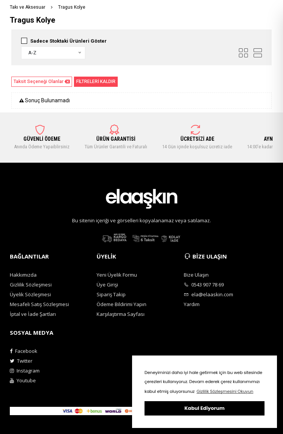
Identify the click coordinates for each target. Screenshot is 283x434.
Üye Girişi (107, 285)
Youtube (23, 380)
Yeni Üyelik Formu (117, 275)
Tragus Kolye (71, 7)
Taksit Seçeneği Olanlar (42, 82)
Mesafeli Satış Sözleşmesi (39, 304)
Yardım (192, 304)
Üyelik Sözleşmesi (30, 294)
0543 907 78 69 (204, 285)
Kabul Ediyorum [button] (205, 408)
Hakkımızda (23, 275)
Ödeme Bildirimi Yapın (121, 304)
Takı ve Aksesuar (27, 7)
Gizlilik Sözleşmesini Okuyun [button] (225, 391)
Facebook (23, 351)
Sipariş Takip (111, 294)
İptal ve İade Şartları (33, 314)
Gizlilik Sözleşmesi (31, 285)
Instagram (25, 371)
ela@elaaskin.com (208, 294)
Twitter (21, 361)
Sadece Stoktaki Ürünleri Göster (68, 41)
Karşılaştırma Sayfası (121, 314)
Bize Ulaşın (196, 275)
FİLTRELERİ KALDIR (95, 81)
